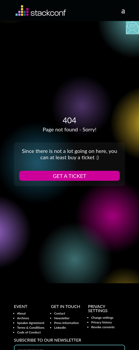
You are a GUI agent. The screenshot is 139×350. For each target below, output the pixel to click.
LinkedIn (60, 328)
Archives (23, 318)
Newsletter (61, 318)
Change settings (102, 318)
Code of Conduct (29, 332)
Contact (59, 313)
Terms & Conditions (31, 328)
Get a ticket (69, 176)
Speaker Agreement (31, 323)
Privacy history (101, 322)
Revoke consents (103, 327)
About (21, 313)
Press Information (66, 323)
